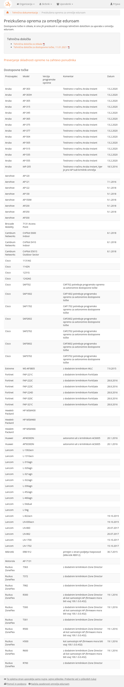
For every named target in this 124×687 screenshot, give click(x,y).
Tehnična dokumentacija (25, 12)
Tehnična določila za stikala (28, 43)
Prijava (115, 4)
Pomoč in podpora (16, 683)
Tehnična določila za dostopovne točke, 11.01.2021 (40, 47)
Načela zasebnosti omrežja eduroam (50, 683)
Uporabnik (65, 4)
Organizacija (26, 4)
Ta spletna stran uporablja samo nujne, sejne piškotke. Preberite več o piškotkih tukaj (51, 679)
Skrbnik (45, 4)
